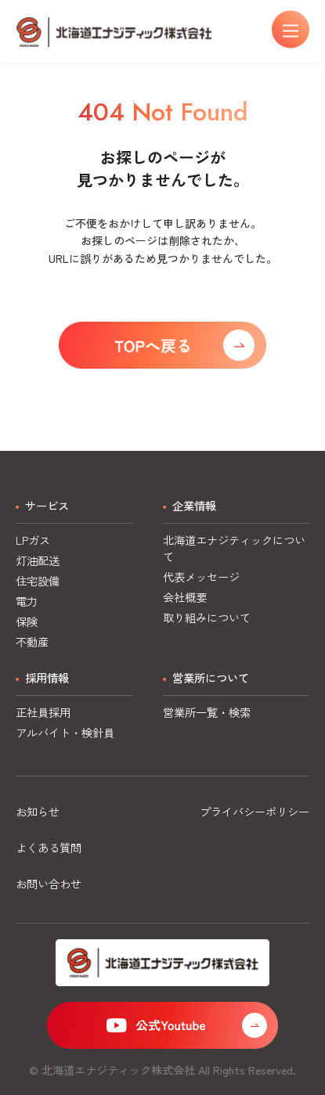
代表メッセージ (201, 576)
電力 (27, 601)
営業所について (210, 677)
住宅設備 (38, 580)
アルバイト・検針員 (65, 732)
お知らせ (38, 811)
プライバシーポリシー (254, 811)
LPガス (33, 539)
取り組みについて (207, 617)
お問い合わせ (48, 883)
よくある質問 (48, 847)
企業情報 (194, 505)
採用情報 (47, 677)
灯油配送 (38, 560)
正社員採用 (43, 712)
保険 (27, 621)
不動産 (32, 641)
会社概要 (185, 597)
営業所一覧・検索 (207, 712)
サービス (47, 505)
